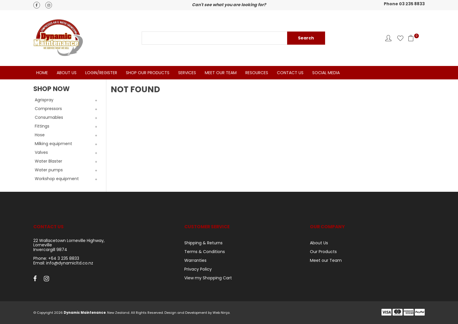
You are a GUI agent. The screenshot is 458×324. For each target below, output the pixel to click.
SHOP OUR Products (147, 73)
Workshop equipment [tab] (57, 179)
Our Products (323, 252)
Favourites (400, 38)
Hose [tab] (40, 135)
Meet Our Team (221, 73)
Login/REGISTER (101, 73)
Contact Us (290, 73)
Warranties (195, 260)
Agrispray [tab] (44, 100)
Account (388, 38)
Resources (256, 73)
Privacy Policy (198, 269)
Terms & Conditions (204, 252)
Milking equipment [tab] (53, 144)
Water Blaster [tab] (48, 161)
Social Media (326, 73)
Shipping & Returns (203, 243)
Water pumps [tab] (49, 170)
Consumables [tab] (49, 117)
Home (42, 73)
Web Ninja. (221, 312)
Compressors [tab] (48, 109)
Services (187, 73)
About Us (67, 73)
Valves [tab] (41, 152)
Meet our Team (326, 260)
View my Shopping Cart (208, 278)
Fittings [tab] (42, 126)
